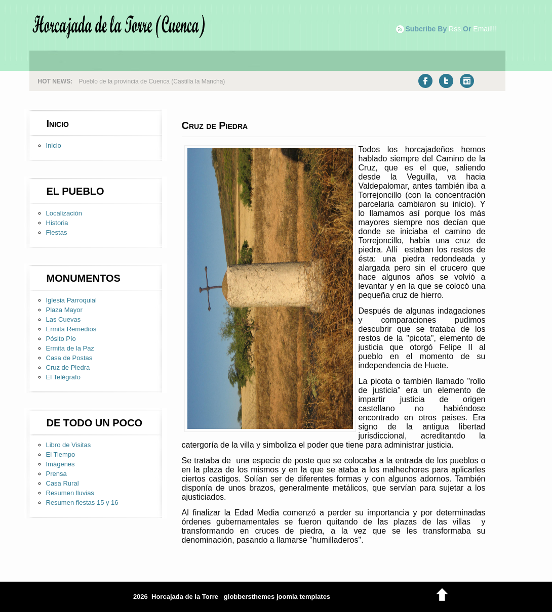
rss (455, 29)
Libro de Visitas (68, 445)
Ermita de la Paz (70, 348)
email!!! (485, 29)
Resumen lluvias (70, 493)
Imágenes (60, 464)
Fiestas (56, 232)
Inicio (53, 145)
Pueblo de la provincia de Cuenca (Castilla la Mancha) (152, 81)
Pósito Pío (61, 338)
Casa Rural (62, 483)
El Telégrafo (63, 377)
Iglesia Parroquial (71, 300)
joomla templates (303, 596)
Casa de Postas (69, 358)
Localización (64, 213)
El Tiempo (60, 454)
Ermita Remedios (71, 329)
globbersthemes (249, 596)
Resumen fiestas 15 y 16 (82, 502)
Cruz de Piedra (68, 367)
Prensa (56, 473)
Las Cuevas (63, 319)
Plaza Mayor (64, 310)
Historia (57, 223)
